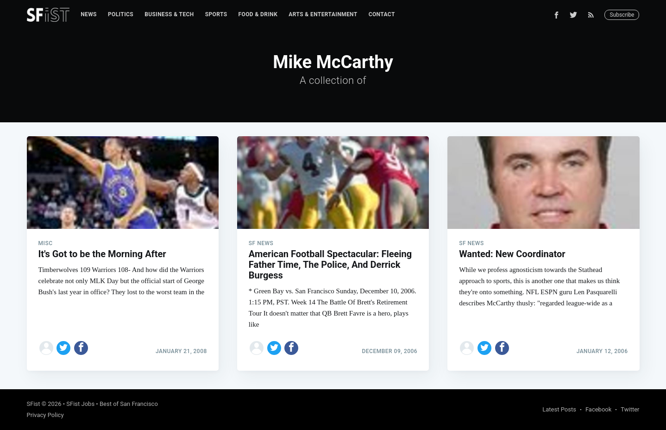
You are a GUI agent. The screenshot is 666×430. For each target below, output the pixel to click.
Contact (382, 14)
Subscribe (621, 15)
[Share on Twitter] (63, 348)
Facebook (598, 409)
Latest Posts (559, 409)
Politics (120, 14)
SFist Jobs (80, 403)
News (89, 14)
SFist (33, 403)
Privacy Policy (45, 414)
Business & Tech (169, 14)
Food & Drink (258, 14)
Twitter (630, 409)
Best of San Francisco (129, 403)
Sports (216, 14)
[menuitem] (88, 15)
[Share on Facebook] (81, 348)
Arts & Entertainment (323, 14)
